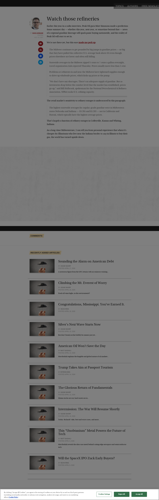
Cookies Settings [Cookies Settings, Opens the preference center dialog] (104, 496)
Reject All (121, 496)
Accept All (139, 496)
